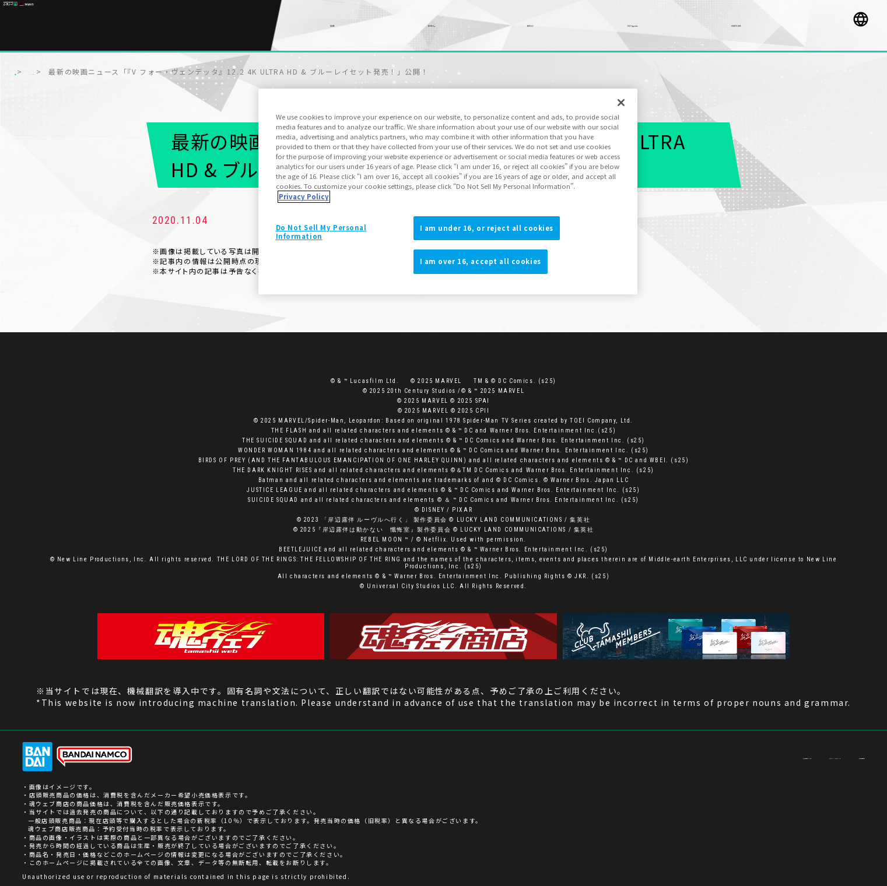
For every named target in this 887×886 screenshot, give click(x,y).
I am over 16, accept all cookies (480, 261)
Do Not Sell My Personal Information (321, 232)
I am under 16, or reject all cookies (487, 228)
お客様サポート (704, 750)
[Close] (621, 102)
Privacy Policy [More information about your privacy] (304, 196)
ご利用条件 (848, 750)
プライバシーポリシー (780, 750)
